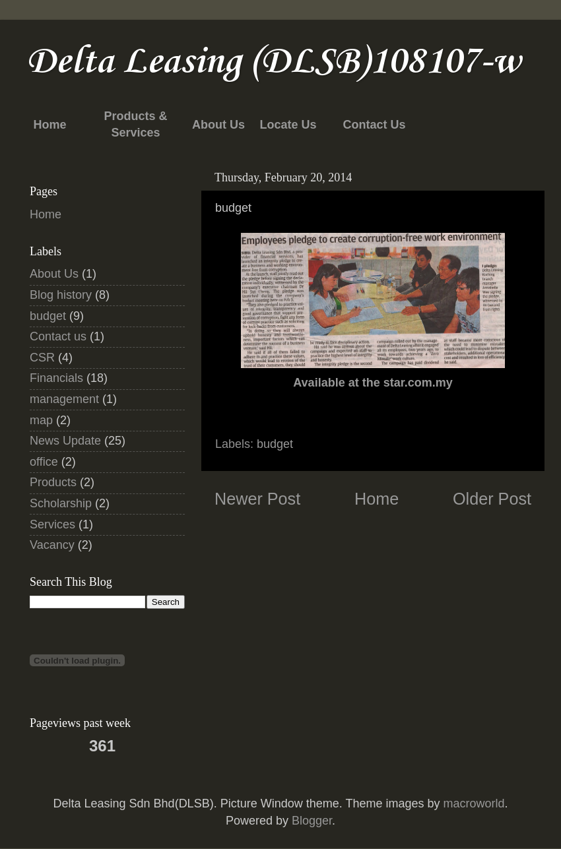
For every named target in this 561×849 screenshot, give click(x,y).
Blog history (61, 294)
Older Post (492, 498)
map (41, 420)
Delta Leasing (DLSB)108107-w (273, 62)
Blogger (312, 820)
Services (52, 524)
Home (49, 124)
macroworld (473, 803)
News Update (65, 440)
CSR (42, 357)
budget (275, 444)
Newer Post (257, 498)
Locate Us (287, 124)
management (64, 399)
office (44, 461)
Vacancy (52, 544)
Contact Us (374, 124)
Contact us (58, 336)
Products (53, 482)
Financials (56, 378)
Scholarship (61, 503)
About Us (218, 124)
